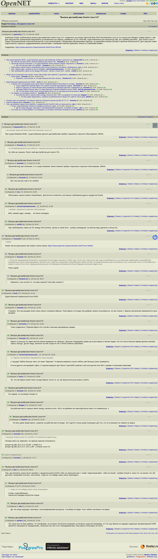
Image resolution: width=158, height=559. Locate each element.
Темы (141, 533)
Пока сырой (15, 76)
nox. (79, 67)
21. (8, 276)
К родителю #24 (127, 397)
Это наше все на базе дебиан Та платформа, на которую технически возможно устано (43, 110)
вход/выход (101, 13)
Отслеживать (153, 26)
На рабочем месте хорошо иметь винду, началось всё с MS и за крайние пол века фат (48, 95)
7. (6, 160)
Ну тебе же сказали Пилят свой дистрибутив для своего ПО (33, 62)
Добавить (131, 557)
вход (134, 0)
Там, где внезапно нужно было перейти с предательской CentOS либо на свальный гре (38, 104)
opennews (17, 34)
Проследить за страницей (12, 557)
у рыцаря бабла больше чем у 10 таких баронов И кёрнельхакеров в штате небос (46, 89)
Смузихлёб (77, 60)
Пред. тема (147, 533)
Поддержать (141, 557)
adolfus (88, 97)
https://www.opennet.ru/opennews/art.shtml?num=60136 (38, 47)
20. (6, 254)
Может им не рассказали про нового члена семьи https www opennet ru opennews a (37, 75)
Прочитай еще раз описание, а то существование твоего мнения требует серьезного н (43, 63)
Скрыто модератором (14, 102)
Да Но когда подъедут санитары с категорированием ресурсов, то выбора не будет (47, 108)
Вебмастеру (152, 557)
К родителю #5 (127, 169)
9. (8, 175)
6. (6, 142)
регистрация (141, 0)
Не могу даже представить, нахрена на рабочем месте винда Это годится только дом (53, 97)
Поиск (116, 3)
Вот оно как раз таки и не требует (28, 65)
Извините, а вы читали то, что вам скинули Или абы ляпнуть (39, 78)
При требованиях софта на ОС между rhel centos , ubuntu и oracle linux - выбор (40, 71)
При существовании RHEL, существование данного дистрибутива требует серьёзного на (39, 60)
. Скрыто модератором (11, 455)
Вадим (84, 95)
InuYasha (76, 86)
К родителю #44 (127, 529)
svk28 (73, 71)
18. (3, 236)
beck (39, 82)
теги (121, 3)
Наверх (137, 137)
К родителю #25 (127, 346)
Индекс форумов (134, 533)
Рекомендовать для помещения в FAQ (117, 533)
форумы (12, 13)
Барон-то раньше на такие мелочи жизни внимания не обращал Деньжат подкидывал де (49, 87)
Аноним (60, 62)
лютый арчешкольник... (55, 69)
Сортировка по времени (145, 117)
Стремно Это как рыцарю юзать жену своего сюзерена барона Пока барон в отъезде (43, 84)
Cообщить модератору (149, 50)
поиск (56, 13)
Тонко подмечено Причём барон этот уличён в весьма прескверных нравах (44, 86)
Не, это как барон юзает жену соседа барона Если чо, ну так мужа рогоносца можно (47, 91)
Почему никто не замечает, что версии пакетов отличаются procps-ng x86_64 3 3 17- (37, 100)
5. (3, 124)
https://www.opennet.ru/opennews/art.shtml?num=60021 (70, 246)
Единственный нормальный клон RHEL (21, 82)
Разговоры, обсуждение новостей (20, 24)
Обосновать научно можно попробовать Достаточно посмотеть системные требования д (44, 67)
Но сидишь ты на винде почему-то (24, 93)
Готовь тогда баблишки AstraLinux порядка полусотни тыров (33, 106)
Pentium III (67, 78)
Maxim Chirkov (150, 555)
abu (73, 104)
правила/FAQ (34, 13)
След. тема (154, 533)
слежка (123, 13)
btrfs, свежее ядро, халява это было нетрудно (28, 69)
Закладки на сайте (9, 555)
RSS (145, 13)
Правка (136, 50)
